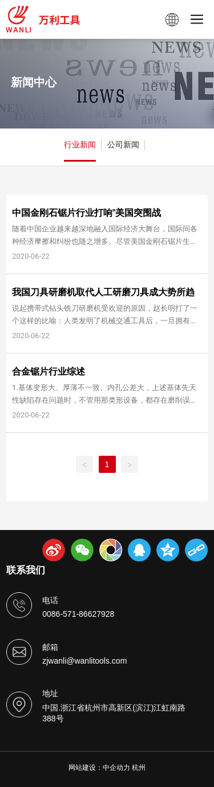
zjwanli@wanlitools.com (84, 660)
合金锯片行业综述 (48, 371)
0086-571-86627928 (78, 614)
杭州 (139, 768)
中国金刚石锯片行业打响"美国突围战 (86, 212)
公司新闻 (123, 144)
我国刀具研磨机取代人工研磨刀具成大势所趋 (103, 292)
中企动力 (116, 768)
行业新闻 (80, 144)
